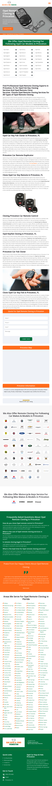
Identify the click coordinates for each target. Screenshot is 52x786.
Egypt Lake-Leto (8, 713)
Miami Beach (31, 603)
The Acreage (43, 668)
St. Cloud (42, 639)
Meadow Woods (20, 721)
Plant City (30, 704)
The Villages (43, 675)
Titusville (42, 677)
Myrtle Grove (31, 614)
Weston (42, 718)
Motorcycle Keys (8, 760)
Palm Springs (31, 680)
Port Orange (31, 716)
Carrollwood (7, 648)
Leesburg (18, 703)
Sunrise (42, 650)
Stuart (41, 643)
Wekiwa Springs (44, 695)
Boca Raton (7, 626)
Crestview (6, 677)
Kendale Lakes (19, 666)
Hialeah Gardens (20, 637)
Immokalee (19, 648)
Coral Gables (7, 666)
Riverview (42, 603)
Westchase (42, 713)
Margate (18, 718)
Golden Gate (19, 623)
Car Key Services (8, 758)
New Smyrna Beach (31, 622)
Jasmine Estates (20, 660)
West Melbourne (44, 706)
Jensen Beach (19, 662)
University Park (44, 684)
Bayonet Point (7, 614)
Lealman (18, 700)
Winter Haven (43, 722)
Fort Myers (18, 603)
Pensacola (30, 693)
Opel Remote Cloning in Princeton (15, 34)
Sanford (42, 619)
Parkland (30, 689)
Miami (17, 727)
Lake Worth (19, 684)
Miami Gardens (31, 605)
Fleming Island (7, 724)
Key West (18, 673)
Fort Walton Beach (20, 610)
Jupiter (17, 664)
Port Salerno (31, 718)
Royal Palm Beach (44, 610)
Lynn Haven (19, 712)
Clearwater (7, 654)
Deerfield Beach (8, 691)
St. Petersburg (43, 641)
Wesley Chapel (43, 700)
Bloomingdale (7, 623)
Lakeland (18, 687)
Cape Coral (7, 645)
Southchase (43, 634)
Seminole (42, 626)
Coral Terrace (7, 670)
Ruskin (41, 612)
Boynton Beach (8, 630)
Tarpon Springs (44, 663)
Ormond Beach (31, 656)
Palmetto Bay (31, 684)
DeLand (6, 693)
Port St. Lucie (31, 720)
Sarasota (42, 621)
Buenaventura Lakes (7, 642)
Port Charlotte (31, 713)
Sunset (41, 652)
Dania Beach (7, 682)
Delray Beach (7, 695)
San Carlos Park (44, 617)
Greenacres (19, 628)
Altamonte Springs (8, 605)
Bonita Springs (8, 628)
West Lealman (43, 702)
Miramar (30, 612)
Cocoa (5, 659)
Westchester (43, 715)
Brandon (6, 635)
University (42, 682)
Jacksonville (19, 655)
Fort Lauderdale (8, 728)
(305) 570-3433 (8, 28)
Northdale (30, 638)
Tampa (41, 661)
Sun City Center (44, 645)
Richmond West (32, 727)
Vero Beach (43, 691)
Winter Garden (43, 720)
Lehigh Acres (19, 705)
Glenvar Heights (20, 621)
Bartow (6, 612)
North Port (30, 636)
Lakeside (18, 689)
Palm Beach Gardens (31, 666)
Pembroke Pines (32, 691)
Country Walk (7, 675)
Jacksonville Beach (20, 657)
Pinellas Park (31, 700)
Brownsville (7, 639)
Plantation (30, 707)
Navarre (30, 619)
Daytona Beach (8, 686)
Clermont (6, 657)
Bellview (6, 621)
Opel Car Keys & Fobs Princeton (35, 743)
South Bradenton (44, 628)
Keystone (18, 675)
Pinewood (30, 702)
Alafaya (6, 603)
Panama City (31, 686)
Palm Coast (31, 671)
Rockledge (42, 608)
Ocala (29, 647)
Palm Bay (30, 663)
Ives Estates (19, 653)
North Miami (31, 630)
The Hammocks (44, 672)
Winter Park (43, 724)
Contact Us (7, 762)
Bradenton (6, 632)
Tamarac (42, 657)
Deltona (6, 697)
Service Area (7, 765)
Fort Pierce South (20, 608)
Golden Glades (19, 626)
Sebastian (42, 623)
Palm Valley (31, 682)
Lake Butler (19, 680)
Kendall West (19, 671)
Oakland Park (31, 642)
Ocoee (29, 649)
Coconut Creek (7, 661)
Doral (5, 700)
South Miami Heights (43, 631)
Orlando (30, 654)
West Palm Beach (44, 709)
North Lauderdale (32, 627)
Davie (5, 684)
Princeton (30, 722)
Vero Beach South (44, 693)
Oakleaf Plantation (32, 645)
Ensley (5, 715)
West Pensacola (44, 711)
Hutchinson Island (20, 646)
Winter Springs (43, 727)
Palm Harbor (31, 673)
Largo (17, 693)
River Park (30, 729)
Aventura (6, 610)
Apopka (6, 608)
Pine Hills (30, 695)
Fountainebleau (20, 612)
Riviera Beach (43, 605)
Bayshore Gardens (8, 617)
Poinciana (30, 709)
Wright (41, 729)
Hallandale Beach (20, 632)
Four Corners (19, 614)
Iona (17, 651)
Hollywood (18, 641)
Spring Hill (42, 636)
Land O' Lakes (19, 691)
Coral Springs (7, 668)
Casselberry (7, 650)
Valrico (41, 686)
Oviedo (29, 658)
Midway (30, 610)
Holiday (18, 639)
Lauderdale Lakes (20, 696)
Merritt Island (19, 725)
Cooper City (7, 663)
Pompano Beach (32, 711)
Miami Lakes (31, 608)
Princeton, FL (9, 780)
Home (4, 34)
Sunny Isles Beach (44, 648)
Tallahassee (43, 654)
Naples (29, 617)
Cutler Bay (6, 679)
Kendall (18, 669)
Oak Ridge (30, 640)
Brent (5, 637)
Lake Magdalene (20, 682)
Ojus (29, 651)
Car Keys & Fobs (9, 5)
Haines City (19, 630)
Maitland (18, 714)
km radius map (26, 365)
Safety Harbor (43, 614)
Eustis (5, 719)
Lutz (17, 709)
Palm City (30, 669)
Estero (5, 717)
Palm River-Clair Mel (32, 676)
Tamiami (42, 659)
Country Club (7, 672)
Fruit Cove (18, 617)
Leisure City (19, 707)
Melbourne (19, 723)
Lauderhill (18, 698)
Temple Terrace (44, 666)
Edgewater (6, 710)
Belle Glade (7, 619)
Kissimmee (18, 678)
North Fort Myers (32, 625)
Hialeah (18, 635)
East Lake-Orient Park (8, 707)
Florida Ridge (7, 726)
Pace (29, 661)
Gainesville (18, 619)
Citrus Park (7, 652)
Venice (41, 688)
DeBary (6, 688)
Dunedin (6, 702)
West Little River (44, 704)
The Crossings (43, 670)
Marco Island (19, 716)
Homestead (19, 644)
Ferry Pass (6, 722)
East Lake (6, 704)
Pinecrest (30, 698)
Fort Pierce (18, 605)
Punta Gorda (31, 725)
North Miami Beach (31, 632)
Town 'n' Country (44, 679)
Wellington (42, 697)
